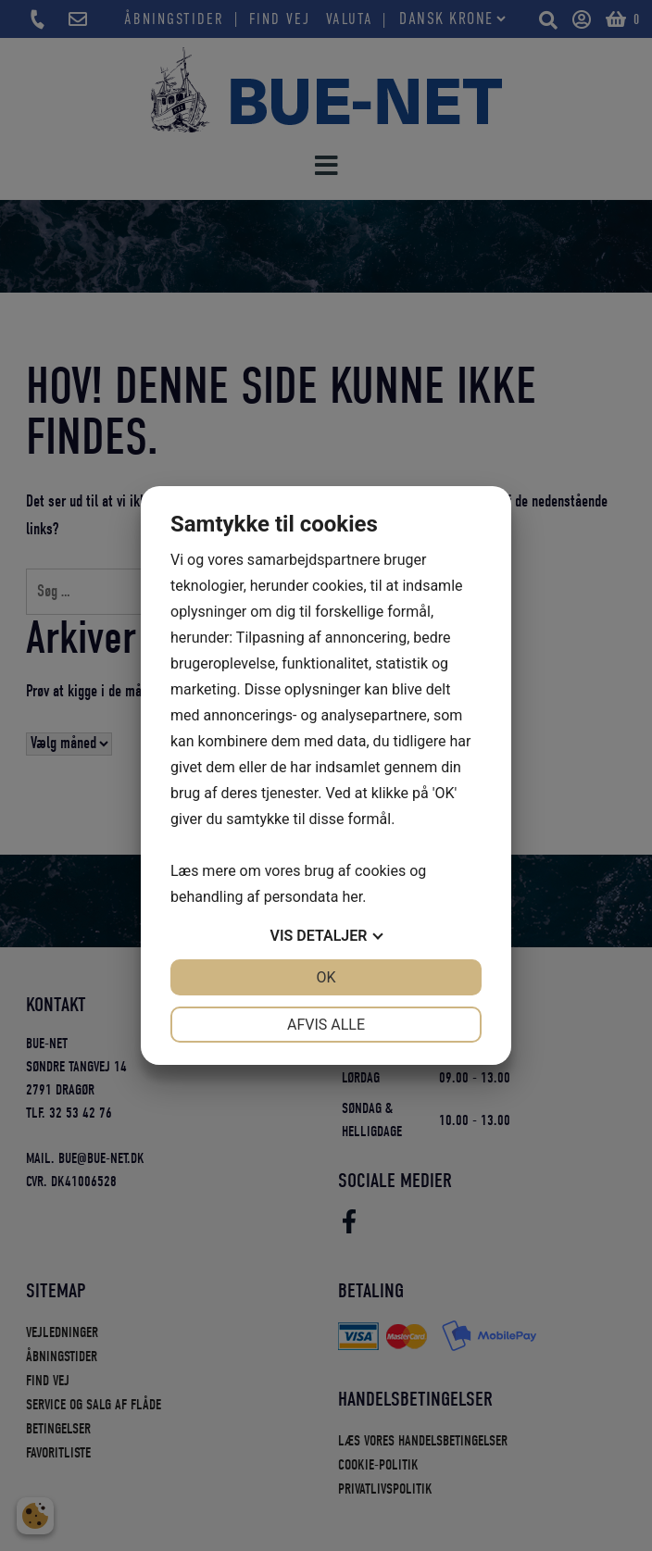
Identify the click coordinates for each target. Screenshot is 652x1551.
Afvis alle (326, 1024)
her (352, 897)
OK (325, 977)
